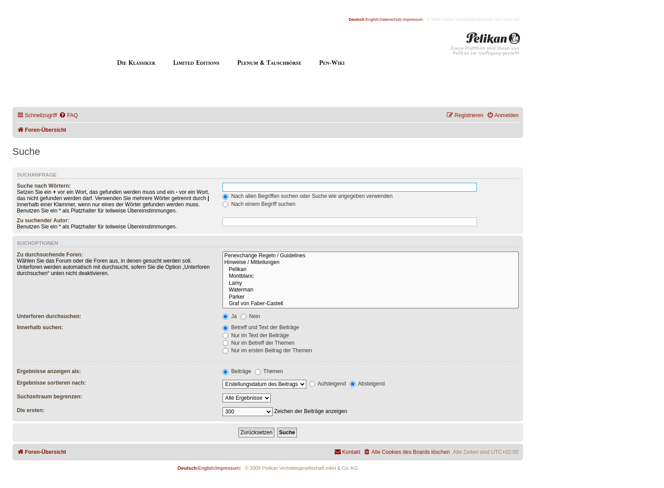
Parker (370, 297)
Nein (250, 316)
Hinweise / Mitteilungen (370, 262)
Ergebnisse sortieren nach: (51, 383)
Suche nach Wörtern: (44, 186)
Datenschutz (391, 19)
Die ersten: (31, 410)
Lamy (370, 283)
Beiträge (237, 371)
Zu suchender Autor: (43, 220)
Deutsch (357, 19)
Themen (269, 371)
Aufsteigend (327, 384)
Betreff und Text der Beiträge (261, 327)
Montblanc (370, 276)
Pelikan (370, 269)
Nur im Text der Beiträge (256, 335)
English (372, 19)
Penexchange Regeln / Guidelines (370, 256)
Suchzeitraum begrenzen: (49, 397)
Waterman (370, 290)
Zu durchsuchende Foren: (50, 255)
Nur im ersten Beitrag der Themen (267, 350)
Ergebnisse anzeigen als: (49, 371)
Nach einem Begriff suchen (259, 204)
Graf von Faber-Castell (370, 303)
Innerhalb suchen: (40, 327)
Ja (230, 316)
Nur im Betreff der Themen (258, 343)
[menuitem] (68, 116)
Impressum (413, 19)
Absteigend (367, 384)
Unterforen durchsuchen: (49, 316)
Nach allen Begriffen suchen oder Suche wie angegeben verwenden (308, 196)
